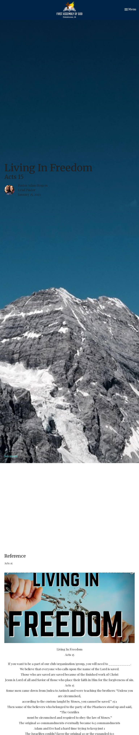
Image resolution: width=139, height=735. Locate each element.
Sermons (11, 456)
